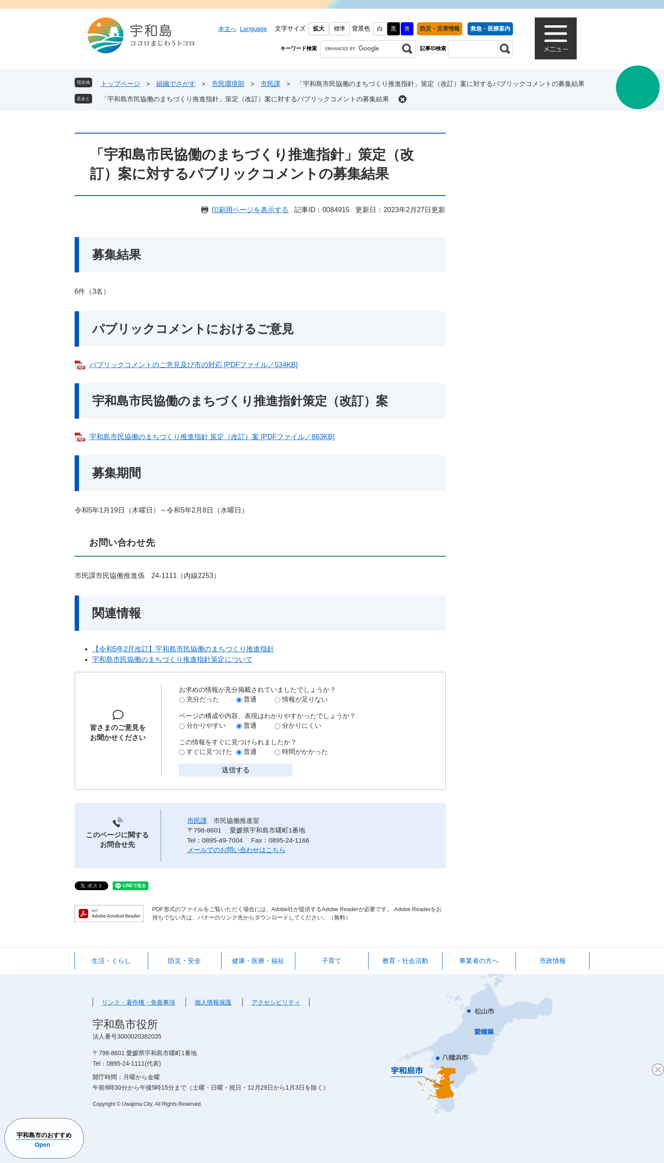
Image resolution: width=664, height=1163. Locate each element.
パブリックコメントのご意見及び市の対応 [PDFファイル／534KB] (193, 364)
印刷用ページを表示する (250, 209)
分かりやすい (206, 725)
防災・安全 (184, 960)
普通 (250, 699)
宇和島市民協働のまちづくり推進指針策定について (172, 659)
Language (253, 28)
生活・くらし (111, 960)
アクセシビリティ (275, 1002)
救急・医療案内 (490, 28)
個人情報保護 (213, 1002)
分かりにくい (301, 725)
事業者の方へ (479, 960)
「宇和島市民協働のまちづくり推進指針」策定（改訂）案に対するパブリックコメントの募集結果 (245, 99)
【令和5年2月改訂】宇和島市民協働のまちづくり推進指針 (183, 649)
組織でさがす (176, 83)
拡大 (318, 28)
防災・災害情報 (440, 28)
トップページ (120, 83)
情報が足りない (305, 699)
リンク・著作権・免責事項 (138, 1002)
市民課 (270, 83)
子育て (331, 960)
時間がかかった (305, 751)
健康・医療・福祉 (258, 960)
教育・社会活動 (405, 960)
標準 (339, 28)
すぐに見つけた (209, 751)
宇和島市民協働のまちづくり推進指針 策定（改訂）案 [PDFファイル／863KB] (212, 436)
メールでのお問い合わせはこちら (236, 849)
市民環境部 (228, 83)
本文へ (227, 28)
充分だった (202, 699)
